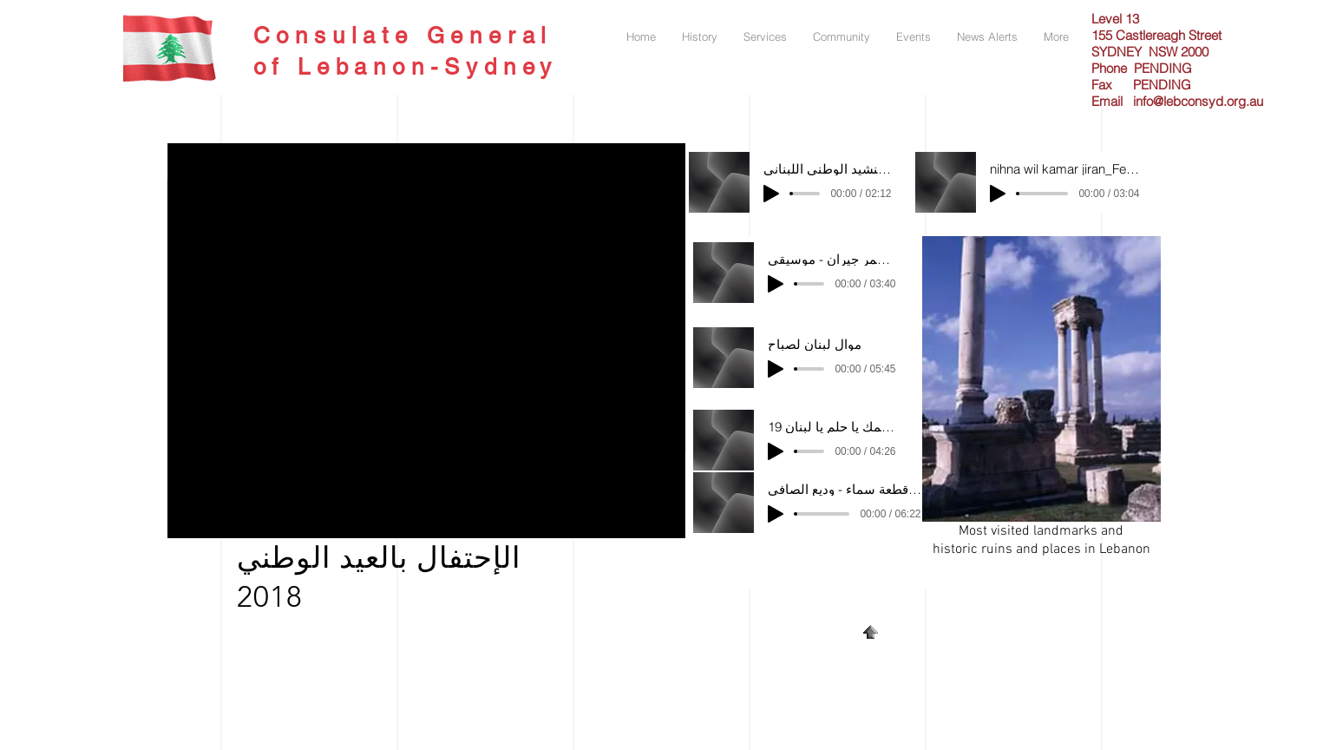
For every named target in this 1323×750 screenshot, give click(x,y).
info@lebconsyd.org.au (1198, 101)
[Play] (771, 193)
